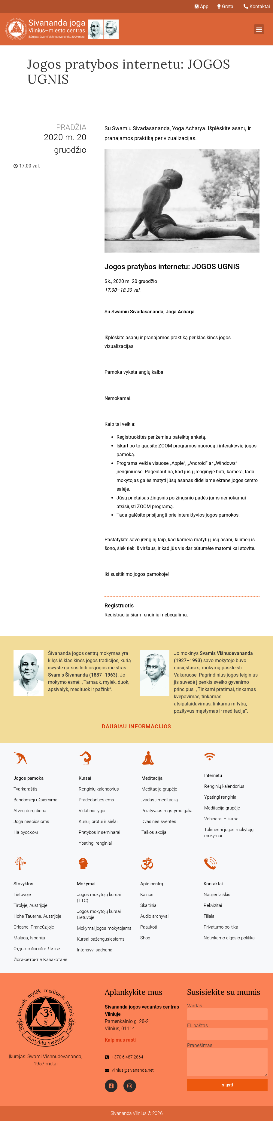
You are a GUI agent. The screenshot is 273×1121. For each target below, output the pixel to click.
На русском (26, 832)
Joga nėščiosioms (31, 821)
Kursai (85, 778)
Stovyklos (23, 883)
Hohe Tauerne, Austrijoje (37, 916)
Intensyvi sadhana (94, 950)
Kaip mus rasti (120, 1040)
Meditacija (151, 778)
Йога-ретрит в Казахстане (40, 959)
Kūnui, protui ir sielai (98, 821)
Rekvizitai (213, 905)
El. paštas (197, 1025)
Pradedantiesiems (96, 800)
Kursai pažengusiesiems (101, 939)
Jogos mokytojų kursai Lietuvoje (99, 914)
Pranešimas (199, 1045)
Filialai (209, 916)
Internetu (213, 775)
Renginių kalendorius (99, 789)
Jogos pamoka (29, 778)
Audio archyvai (154, 916)
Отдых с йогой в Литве (37, 948)
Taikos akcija (153, 832)
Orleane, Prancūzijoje (34, 927)
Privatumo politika (221, 927)
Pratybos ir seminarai (99, 832)
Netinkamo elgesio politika (229, 938)
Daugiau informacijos (136, 726)
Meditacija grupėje (159, 789)
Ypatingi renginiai (95, 843)
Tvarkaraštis (26, 789)
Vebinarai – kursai (221, 819)
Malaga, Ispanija (29, 938)
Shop (145, 938)
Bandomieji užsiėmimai (36, 800)
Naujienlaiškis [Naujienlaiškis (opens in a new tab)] (217, 894)
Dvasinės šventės (158, 821)
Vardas (194, 1005)
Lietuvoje (22, 894)
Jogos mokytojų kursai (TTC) (99, 897)
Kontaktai (213, 883)
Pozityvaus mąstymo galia (167, 810)
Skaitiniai (148, 905)
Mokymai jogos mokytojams (104, 928)
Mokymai (86, 883)
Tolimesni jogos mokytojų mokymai (228, 832)
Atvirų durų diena (30, 810)
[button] (259, 29)
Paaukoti (148, 927)
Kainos (146, 894)
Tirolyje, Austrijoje (30, 905)
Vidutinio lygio (92, 810)
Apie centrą (151, 883)
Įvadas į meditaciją (159, 800)
